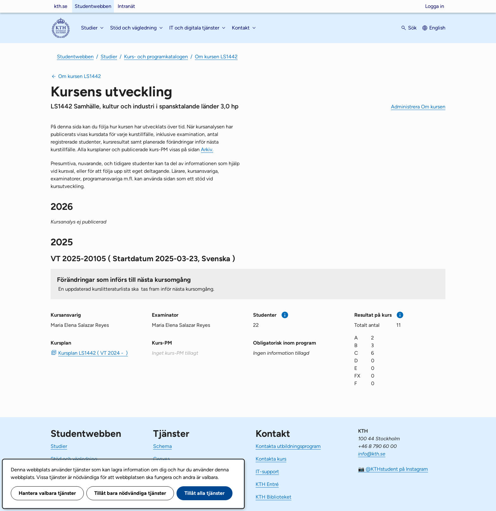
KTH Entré (267, 484)
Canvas (161, 459)
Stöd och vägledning (74, 459)
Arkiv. (207, 149)
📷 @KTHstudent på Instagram (393, 469)
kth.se (60, 6)
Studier (109, 57)
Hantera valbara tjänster (47, 493)
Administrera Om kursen (418, 107)
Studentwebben (93, 6)
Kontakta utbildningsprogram (288, 446)
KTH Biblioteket (273, 497)
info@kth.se (371, 454)
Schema (162, 446)
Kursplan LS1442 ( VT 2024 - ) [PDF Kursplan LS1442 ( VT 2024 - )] (93, 353)
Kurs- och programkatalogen (156, 57)
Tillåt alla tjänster (204, 493)
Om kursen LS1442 (216, 57)
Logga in (434, 6)
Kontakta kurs (271, 459)
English (437, 28)
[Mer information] (285, 315)
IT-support (267, 472)
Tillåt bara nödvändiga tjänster (130, 493)
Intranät (126, 6)
